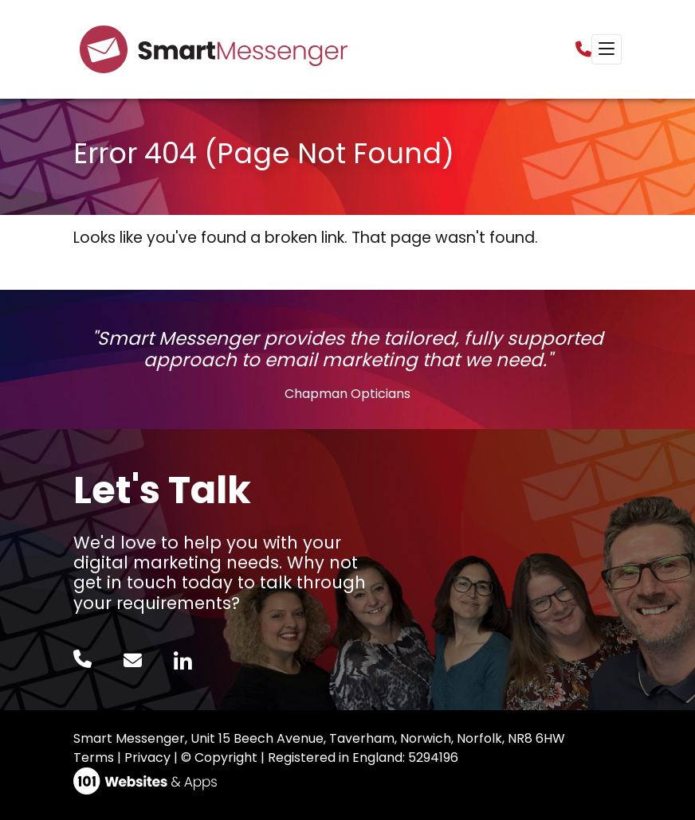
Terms (93, 757)
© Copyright (219, 757)
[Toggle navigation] (606, 49)
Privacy (147, 757)
